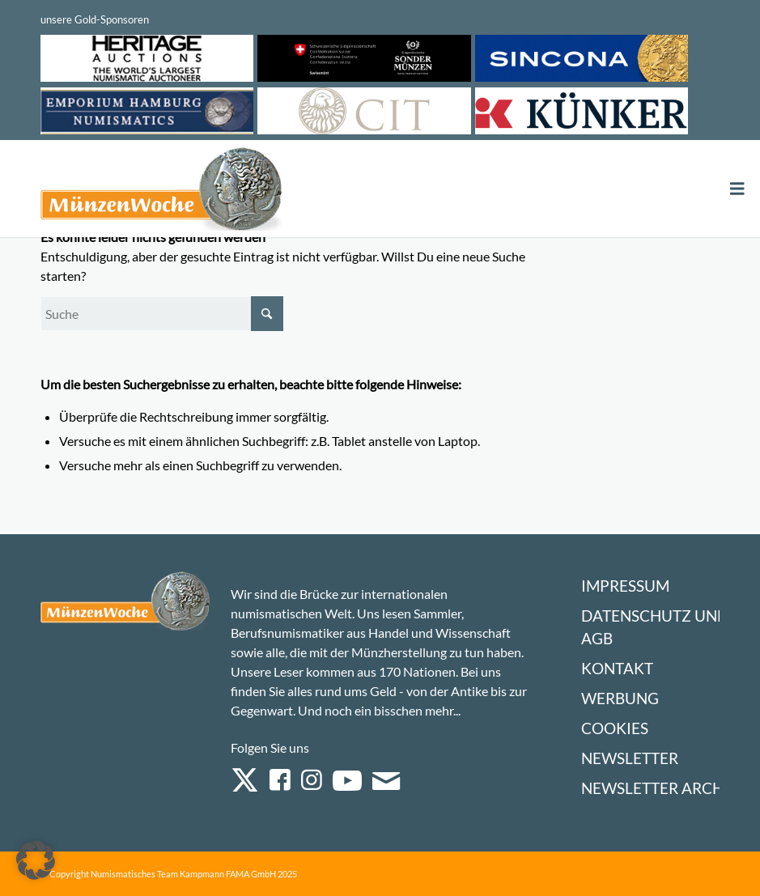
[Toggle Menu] (737, 189)
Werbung (620, 698)
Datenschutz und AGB (654, 627)
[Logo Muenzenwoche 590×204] (161, 192)
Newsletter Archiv (660, 788)
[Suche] (161, 313)
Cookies (614, 728)
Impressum (625, 585)
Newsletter (629, 758)
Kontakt (617, 668)
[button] (35, 860)
